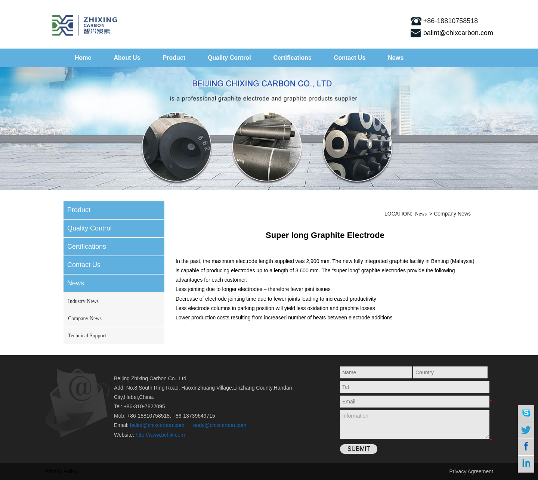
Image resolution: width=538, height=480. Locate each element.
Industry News (83, 301)
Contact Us (349, 58)
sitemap (475, 6)
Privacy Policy (61, 471)
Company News (85, 318)
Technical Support (87, 335)
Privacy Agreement (471, 471)
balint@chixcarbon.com (458, 33)
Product (174, 58)
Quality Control (229, 58)
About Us (127, 58)
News (396, 58)
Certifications (292, 58)
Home (83, 58)
